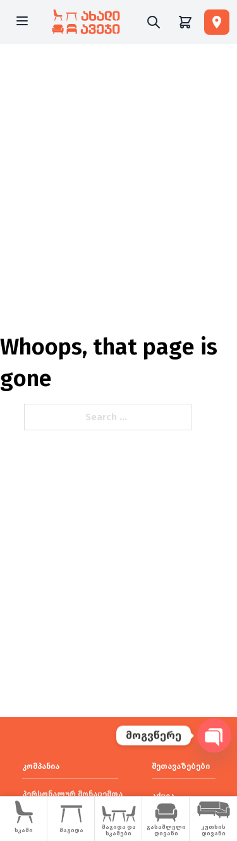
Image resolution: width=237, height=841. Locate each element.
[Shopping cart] (185, 22)
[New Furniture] (86, 22)
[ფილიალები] (216, 22)
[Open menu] (22, 22)
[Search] (153, 22)
